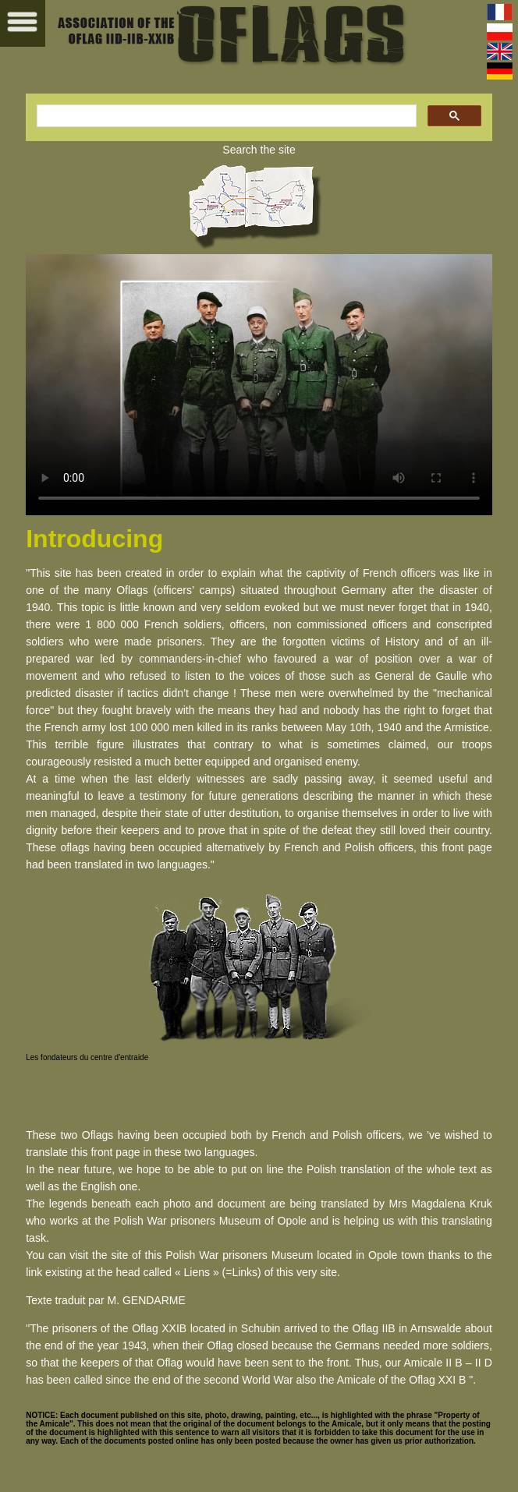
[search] (225, 116)
